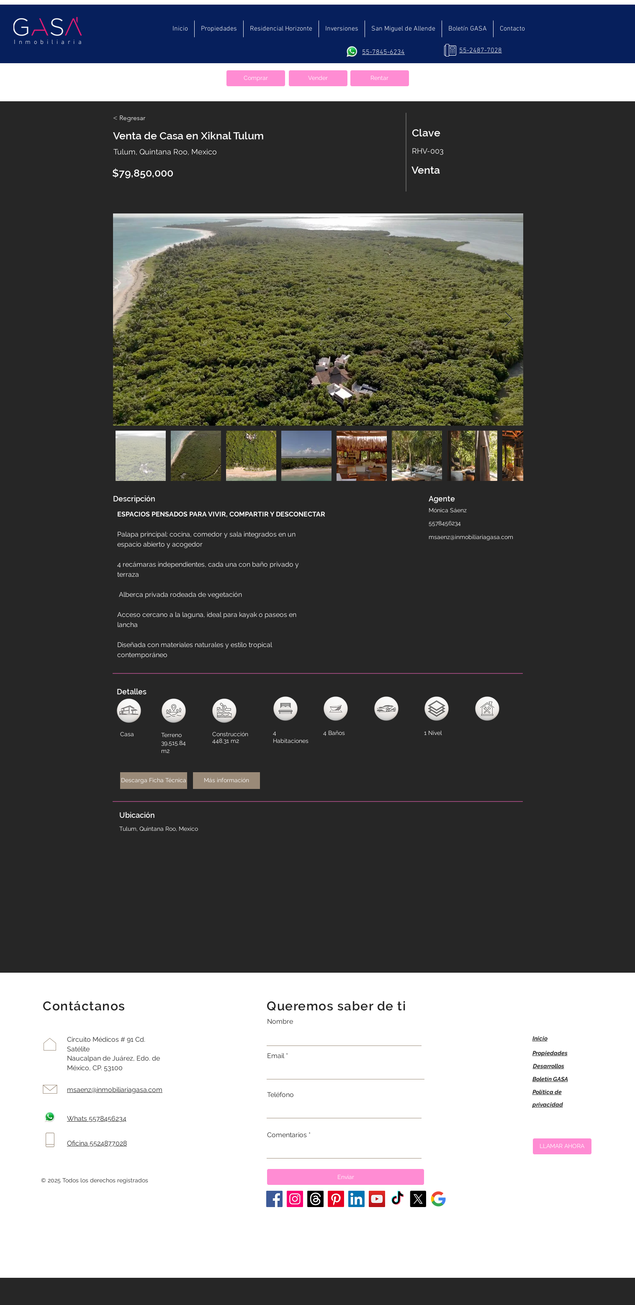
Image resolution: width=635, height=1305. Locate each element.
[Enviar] (345, 1177)
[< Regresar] (142, 118)
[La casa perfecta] (438, 1199)
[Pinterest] (336, 1199)
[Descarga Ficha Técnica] (153, 780)
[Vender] (318, 78)
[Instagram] (295, 1199)
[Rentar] (379, 78)
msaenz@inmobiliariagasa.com (471, 537)
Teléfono (280, 1095)
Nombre (280, 1021)
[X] (418, 1199)
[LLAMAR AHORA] (562, 1146)
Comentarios (287, 1135)
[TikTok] (397, 1199)
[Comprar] (255, 78)
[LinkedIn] (356, 1199)
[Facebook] (274, 1199)
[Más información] (226, 780)
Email (275, 1056)
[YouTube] (377, 1199)
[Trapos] (315, 1199)
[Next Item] (509, 319)
